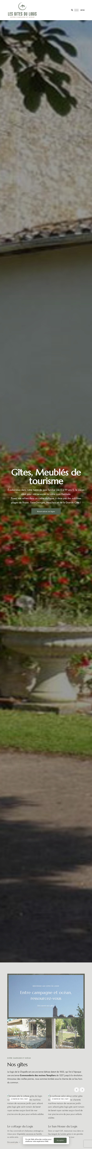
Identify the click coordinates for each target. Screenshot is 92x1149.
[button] (46, 511)
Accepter (60, 1140)
